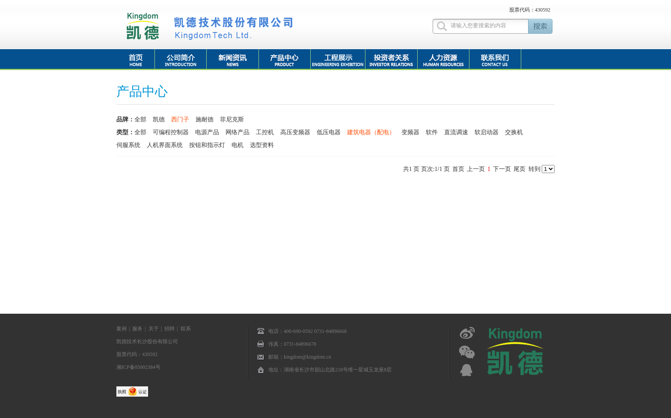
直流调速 (456, 132)
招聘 (169, 329)
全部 (140, 119)
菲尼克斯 (232, 119)
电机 (237, 145)
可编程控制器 (171, 132)
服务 (137, 329)
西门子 (180, 119)
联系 (186, 329)
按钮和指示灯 (207, 145)
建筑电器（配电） (371, 132)
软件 (432, 132)
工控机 (265, 132)
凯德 (159, 119)
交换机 (514, 132)
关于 (153, 329)
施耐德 (205, 119)
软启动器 (487, 132)
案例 (121, 329)
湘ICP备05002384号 (138, 367)
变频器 (410, 132)
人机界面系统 (165, 145)
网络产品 (237, 132)
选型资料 (262, 145)
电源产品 (207, 132)
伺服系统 (128, 145)
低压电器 (329, 132)
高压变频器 (295, 132)
